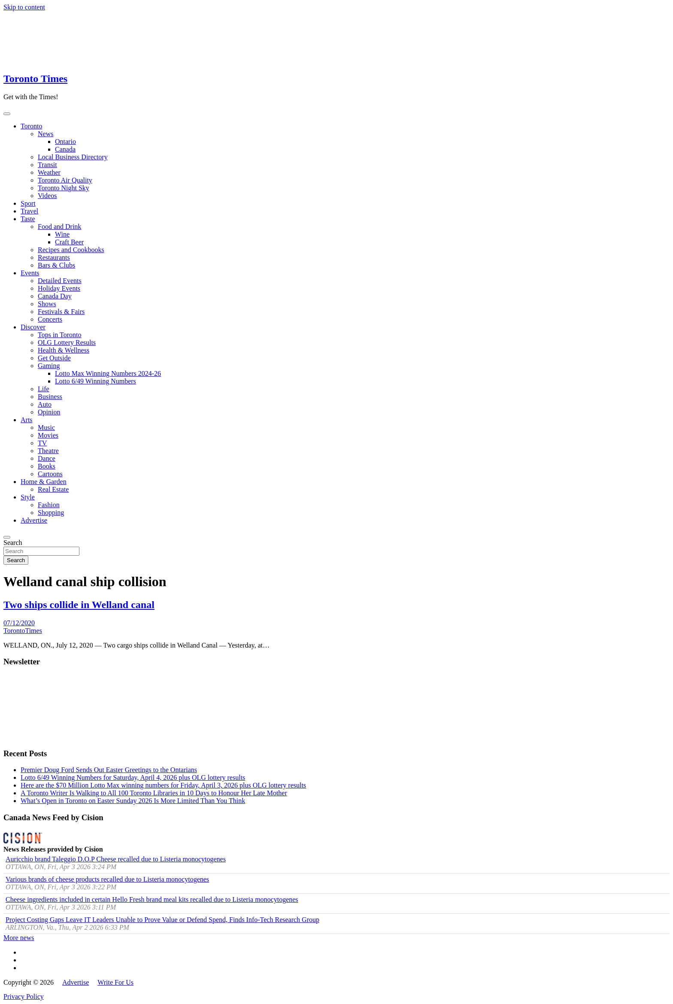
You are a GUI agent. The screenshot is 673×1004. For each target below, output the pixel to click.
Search (12, 542)
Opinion (49, 412)
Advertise (34, 520)
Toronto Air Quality (65, 180)
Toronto (31, 126)
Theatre (48, 450)
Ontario (65, 141)
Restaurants (54, 257)
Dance (46, 458)
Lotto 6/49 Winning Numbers (95, 381)
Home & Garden (44, 481)
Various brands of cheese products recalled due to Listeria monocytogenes (107, 879)
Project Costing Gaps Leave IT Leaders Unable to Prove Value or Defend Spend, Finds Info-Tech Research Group (162, 919)
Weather (49, 172)
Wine (62, 234)
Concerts (50, 319)
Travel (29, 211)
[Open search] (6, 537)
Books (46, 466)
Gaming (49, 365)
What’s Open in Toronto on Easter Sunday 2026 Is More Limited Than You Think (133, 800)
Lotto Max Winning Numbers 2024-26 (108, 373)
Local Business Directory (73, 157)
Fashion (49, 504)
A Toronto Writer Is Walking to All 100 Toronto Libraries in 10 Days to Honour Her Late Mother (154, 793)
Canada (65, 149)
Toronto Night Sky (63, 188)
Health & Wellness (63, 350)
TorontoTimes (22, 630)
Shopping (51, 512)
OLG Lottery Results (67, 342)
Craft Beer (69, 242)
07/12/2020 (19, 623)
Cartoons (50, 474)
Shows (47, 303)
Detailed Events (60, 280)
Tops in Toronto (59, 334)
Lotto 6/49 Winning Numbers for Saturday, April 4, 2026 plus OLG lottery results (133, 777)
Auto (45, 404)
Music (46, 427)
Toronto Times (35, 78)
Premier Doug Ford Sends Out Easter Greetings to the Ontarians (109, 769)
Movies (48, 435)
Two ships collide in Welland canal (79, 604)
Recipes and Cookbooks (71, 249)
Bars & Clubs (56, 265)
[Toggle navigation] (6, 114)
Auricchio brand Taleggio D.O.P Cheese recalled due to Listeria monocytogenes (116, 859)
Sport (28, 203)
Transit (47, 164)
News (45, 133)
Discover (33, 327)
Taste (28, 218)
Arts (27, 419)
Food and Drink (59, 226)
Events (30, 273)
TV (42, 443)
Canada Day (55, 296)
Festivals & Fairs (61, 311)
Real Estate (53, 489)
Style (28, 497)
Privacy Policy (23, 996)
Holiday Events (59, 288)
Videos (47, 195)
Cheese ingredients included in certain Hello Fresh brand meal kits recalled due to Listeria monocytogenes (152, 899)
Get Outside (54, 358)
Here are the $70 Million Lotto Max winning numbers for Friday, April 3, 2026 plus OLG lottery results (163, 785)
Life (43, 388)
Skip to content (24, 7)
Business (50, 396)
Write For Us (115, 982)
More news (18, 937)
